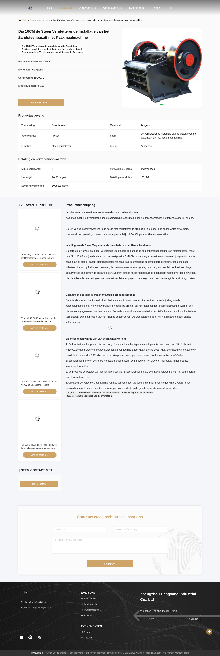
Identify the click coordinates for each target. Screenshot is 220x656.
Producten (65, 7)
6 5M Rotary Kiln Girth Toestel (137, 392)
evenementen (137, 7)
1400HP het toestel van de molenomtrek (99, 392)
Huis (50, 7)
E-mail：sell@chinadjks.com (35, 607)
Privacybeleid (36, 653)
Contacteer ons (112, 7)
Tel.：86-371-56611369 (33, 602)
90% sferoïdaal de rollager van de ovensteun (89, 396)
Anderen (46, 20)
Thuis (24, 20)
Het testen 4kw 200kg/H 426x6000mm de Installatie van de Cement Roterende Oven (39, 448)
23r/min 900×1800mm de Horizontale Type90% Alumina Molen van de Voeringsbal (38, 321)
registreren (192, 618)
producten (35, 20)
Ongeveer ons (87, 7)
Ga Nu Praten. (41, 102)
